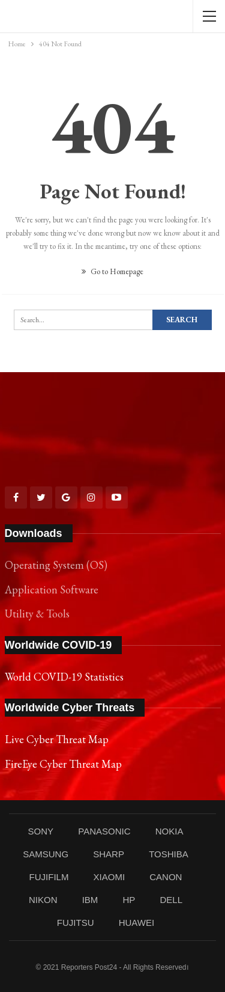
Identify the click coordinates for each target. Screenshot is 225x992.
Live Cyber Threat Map (57, 739)
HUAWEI (136, 922)
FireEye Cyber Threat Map (63, 764)
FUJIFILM (49, 877)
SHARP (108, 854)
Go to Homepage (112, 271)
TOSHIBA (168, 854)
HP (128, 900)
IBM (90, 900)
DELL (171, 900)
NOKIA (169, 831)
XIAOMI (109, 877)
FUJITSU (75, 922)
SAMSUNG (45, 854)
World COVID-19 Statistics (64, 677)
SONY (41, 831)
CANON (165, 877)
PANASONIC (104, 831)
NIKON (43, 900)
